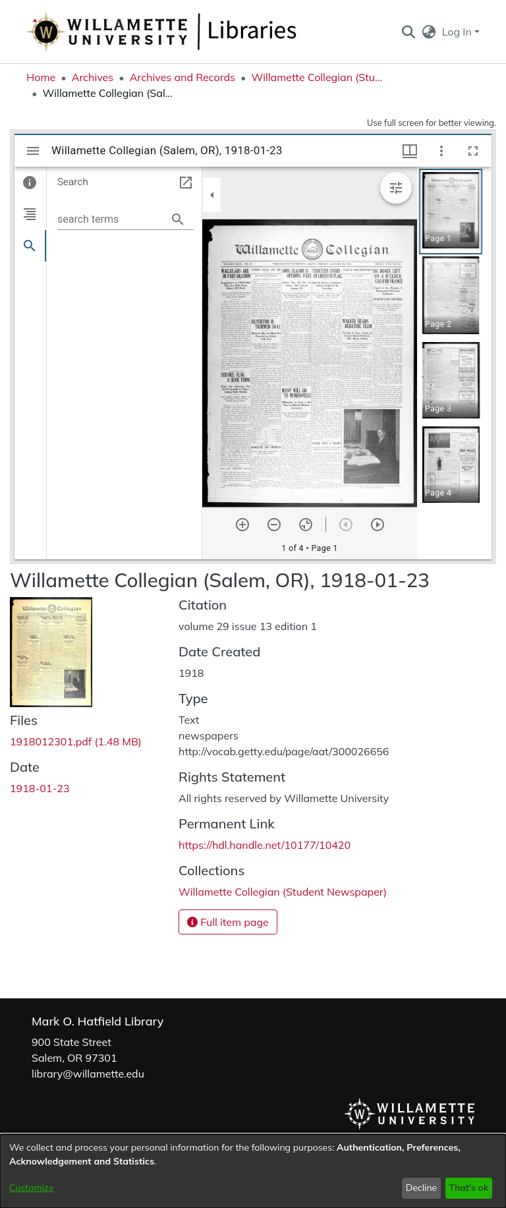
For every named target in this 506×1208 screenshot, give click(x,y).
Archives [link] (93, 77)
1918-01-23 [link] (40, 788)
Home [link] (40, 77)
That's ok (468, 1188)
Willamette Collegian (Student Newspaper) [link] (317, 77)
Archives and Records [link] (182, 77)
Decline (421, 1188)
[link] (76, 741)
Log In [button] (458, 31)
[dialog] (253, 1171)
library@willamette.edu (88, 1073)
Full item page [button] (228, 922)
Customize (31, 1188)
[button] (408, 32)
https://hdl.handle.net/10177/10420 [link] (265, 844)
